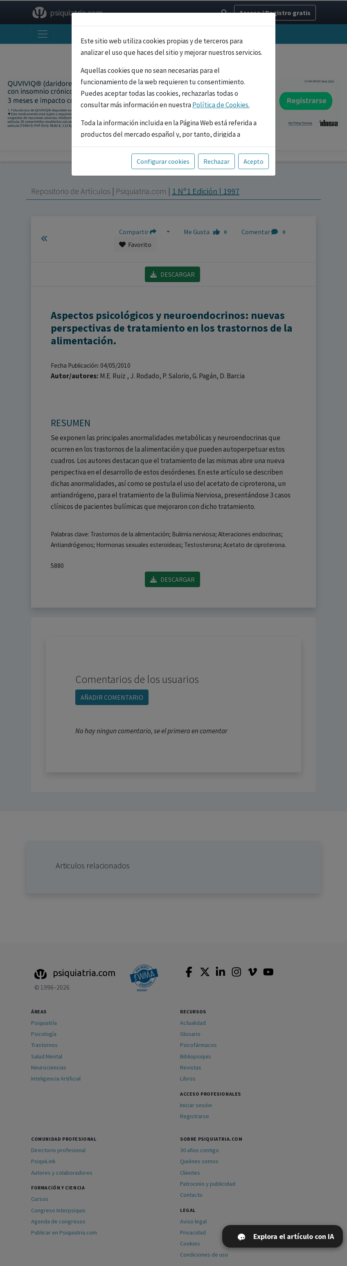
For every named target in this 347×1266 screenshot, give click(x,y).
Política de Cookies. (221, 104)
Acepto (253, 161)
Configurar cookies (163, 161)
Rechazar (216, 161)
